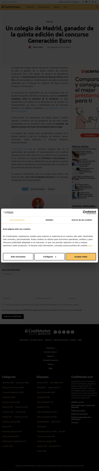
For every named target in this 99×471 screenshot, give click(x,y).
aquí (90, 245)
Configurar (49, 256)
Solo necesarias (18, 256)
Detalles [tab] (49, 220)
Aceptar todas (80, 256)
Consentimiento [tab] (17, 220)
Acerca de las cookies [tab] (82, 220)
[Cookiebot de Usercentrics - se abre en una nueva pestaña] (84, 212)
